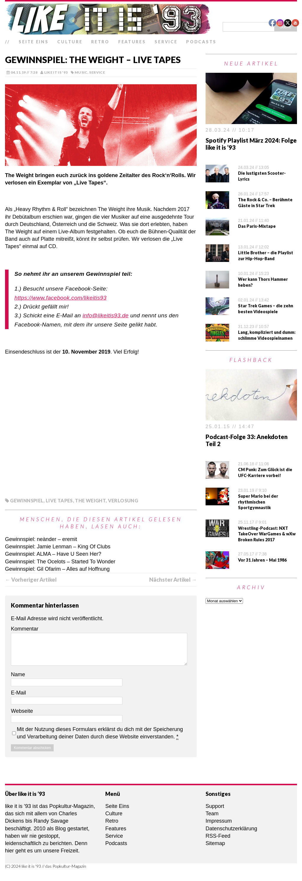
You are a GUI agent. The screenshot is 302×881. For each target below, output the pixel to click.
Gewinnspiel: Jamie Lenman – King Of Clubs (57, 547)
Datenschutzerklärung (231, 828)
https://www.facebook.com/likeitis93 (60, 298)
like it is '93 (56, 72)
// (7, 41)
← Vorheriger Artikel (31, 579)
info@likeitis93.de (106, 315)
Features (132, 41)
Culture (69, 41)
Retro (100, 41)
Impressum (219, 821)
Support (215, 806)
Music (81, 72)
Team (212, 813)
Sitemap (215, 843)
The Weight (90, 500)
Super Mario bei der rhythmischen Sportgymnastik (258, 502)
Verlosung (123, 500)
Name (18, 674)
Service (166, 41)
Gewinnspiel (26, 500)
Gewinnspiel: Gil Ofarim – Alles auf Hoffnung (57, 569)
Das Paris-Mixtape (257, 226)
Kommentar (24, 629)
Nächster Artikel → (173, 579)
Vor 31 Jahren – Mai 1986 (262, 559)
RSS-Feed (218, 836)
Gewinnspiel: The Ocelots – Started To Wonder (60, 562)
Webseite (22, 711)
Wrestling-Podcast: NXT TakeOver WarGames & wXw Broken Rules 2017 (267, 534)
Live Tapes (59, 500)
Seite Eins (33, 41)
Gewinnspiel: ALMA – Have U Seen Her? (53, 554)
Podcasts (201, 41)
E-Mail (18, 693)
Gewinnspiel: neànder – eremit (41, 539)
